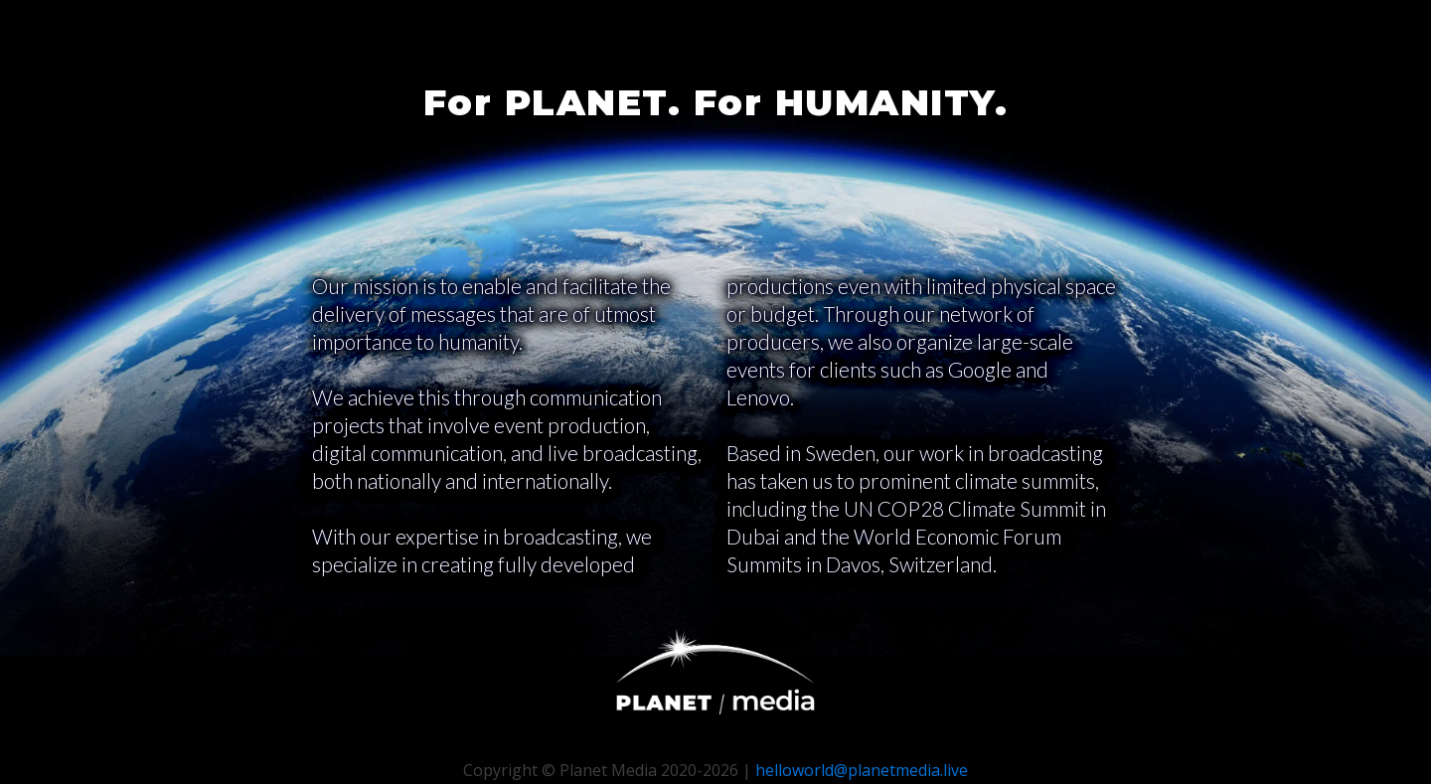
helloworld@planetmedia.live (861, 770)
